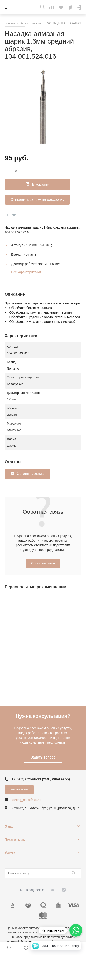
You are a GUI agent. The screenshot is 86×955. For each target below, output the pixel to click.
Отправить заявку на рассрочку (37, 199)
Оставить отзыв (30, 473)
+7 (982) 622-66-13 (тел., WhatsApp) (40, 779)
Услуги (10, 852)
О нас (9, 826)
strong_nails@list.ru (26, 800)
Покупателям (15, 839)
